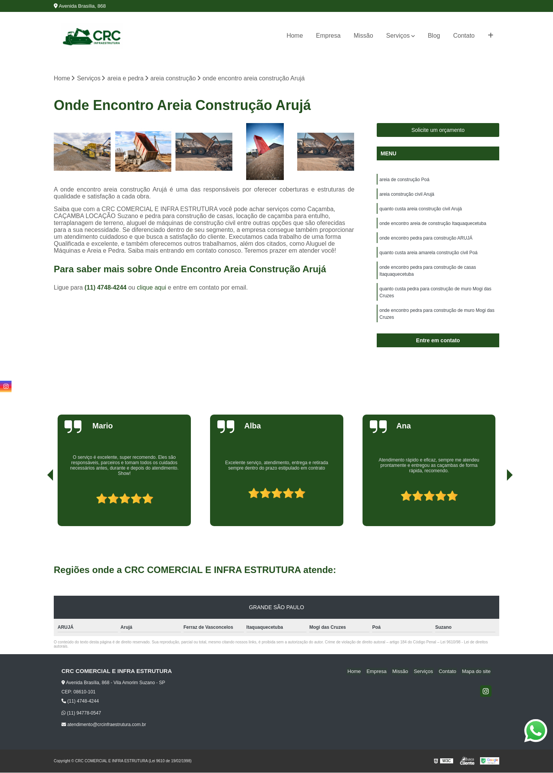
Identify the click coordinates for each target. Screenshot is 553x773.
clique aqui (151, 288)
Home (294, 35)
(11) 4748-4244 (106, 288)
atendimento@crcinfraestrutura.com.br (103, 725)
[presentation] (39, 505)
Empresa (328, 35)
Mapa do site (477, 672)
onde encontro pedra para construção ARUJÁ (425, 239)
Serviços (398, 35)
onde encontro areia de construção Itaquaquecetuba (432, 224)
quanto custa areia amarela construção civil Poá (428, 253)
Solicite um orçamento (438, 131)
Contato (464, 35)
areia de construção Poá (404, 180)
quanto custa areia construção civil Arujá (420, 209)
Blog (434, 35)
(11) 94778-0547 (81, 713)
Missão (363, 35)
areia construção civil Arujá (406, 195)
